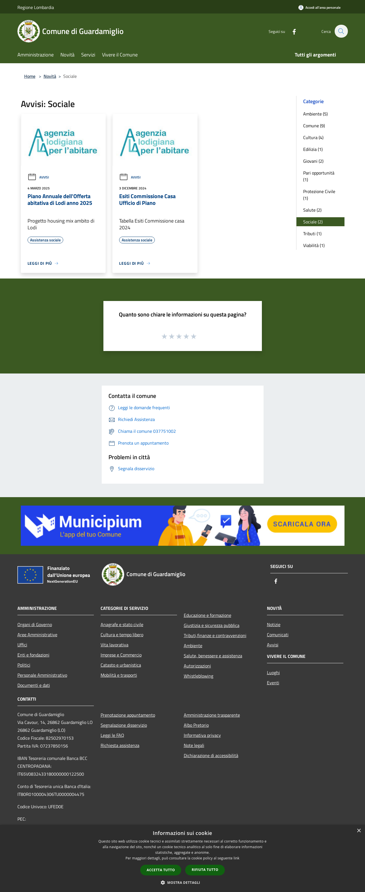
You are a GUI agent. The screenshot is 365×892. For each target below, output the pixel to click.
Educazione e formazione (207, 615)
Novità (50, 76)
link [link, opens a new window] (236, 858)
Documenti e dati (33, 685)
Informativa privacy (202, 735)
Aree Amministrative (37, 634)
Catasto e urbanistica (121, 665)
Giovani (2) (313, 161)
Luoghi (273, 672)
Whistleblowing (198, 676)
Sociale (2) (313, 221)
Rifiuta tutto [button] (205, 869)
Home (29, 76)
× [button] (359, 831)
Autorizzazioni (197, 665)
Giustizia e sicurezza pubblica (211, 625)
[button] (182, 882)
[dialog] (182, 858)
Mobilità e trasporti (119, 675)
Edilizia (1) (313, 149)
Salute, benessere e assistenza (213, 655)
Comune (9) (314, 125)
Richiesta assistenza (120, 745)
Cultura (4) (313, 137)
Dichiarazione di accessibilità (211, 755)
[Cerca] (341, 31)
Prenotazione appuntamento (128, 715)
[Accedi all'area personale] (319, 7)
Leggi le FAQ (112, 735)
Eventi (273, 682)
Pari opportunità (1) (318, 176)
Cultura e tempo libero (122, 634)
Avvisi (38, 177)
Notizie (273, 624)
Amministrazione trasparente (212, 715)
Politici (23, 665)
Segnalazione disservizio (124, 725)
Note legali (194, 745)
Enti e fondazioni (33, 654)
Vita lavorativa (114, 644)
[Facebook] (291, 31)
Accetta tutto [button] (161, 870)
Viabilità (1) (314, 245)
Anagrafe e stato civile (122, 624)
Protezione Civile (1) (319, 195)
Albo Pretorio (196, 725)
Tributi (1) (312, 233)
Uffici (22, 644)
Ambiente (193, 645)
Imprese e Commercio (121, 654)
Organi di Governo (34, 624)
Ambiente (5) (315, 113)
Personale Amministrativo (42, 675)
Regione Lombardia (35, 7)
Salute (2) (312, 210)
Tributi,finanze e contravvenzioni (215, 635)
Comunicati (278, 634)
